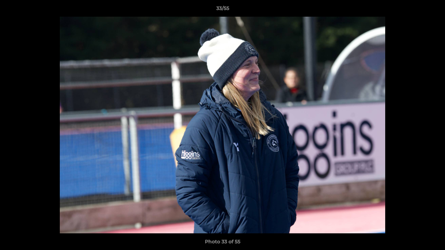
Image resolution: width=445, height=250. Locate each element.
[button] (432, 10)
